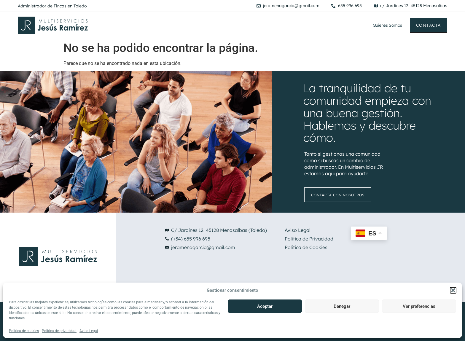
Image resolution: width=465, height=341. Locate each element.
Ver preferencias (419, 306)
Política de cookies (24, 331)
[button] (453, 290)
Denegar (342, 306)
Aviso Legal (88, 331)
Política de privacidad (59, 331)
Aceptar (265, 306)
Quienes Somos (387, 25)
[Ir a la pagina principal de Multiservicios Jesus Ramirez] (94, 25)
